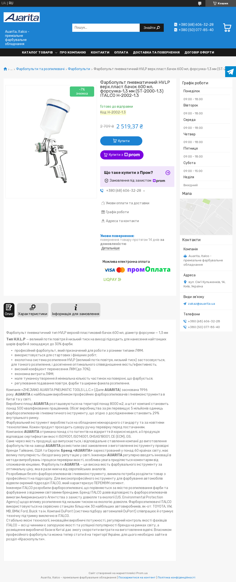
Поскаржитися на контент (137, 577)
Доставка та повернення (156, 52)
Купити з (124, 155)
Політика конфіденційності (176, 577)
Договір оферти (199, 52)
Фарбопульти (79, 69)
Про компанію (73, 52)
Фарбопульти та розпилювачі (40, 69)
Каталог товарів (37, 52)
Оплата (121, 52)
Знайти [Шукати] (150, 28)
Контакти (100, 52)
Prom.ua (142, 573)
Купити (124, 141)
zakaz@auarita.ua (201, 303)
